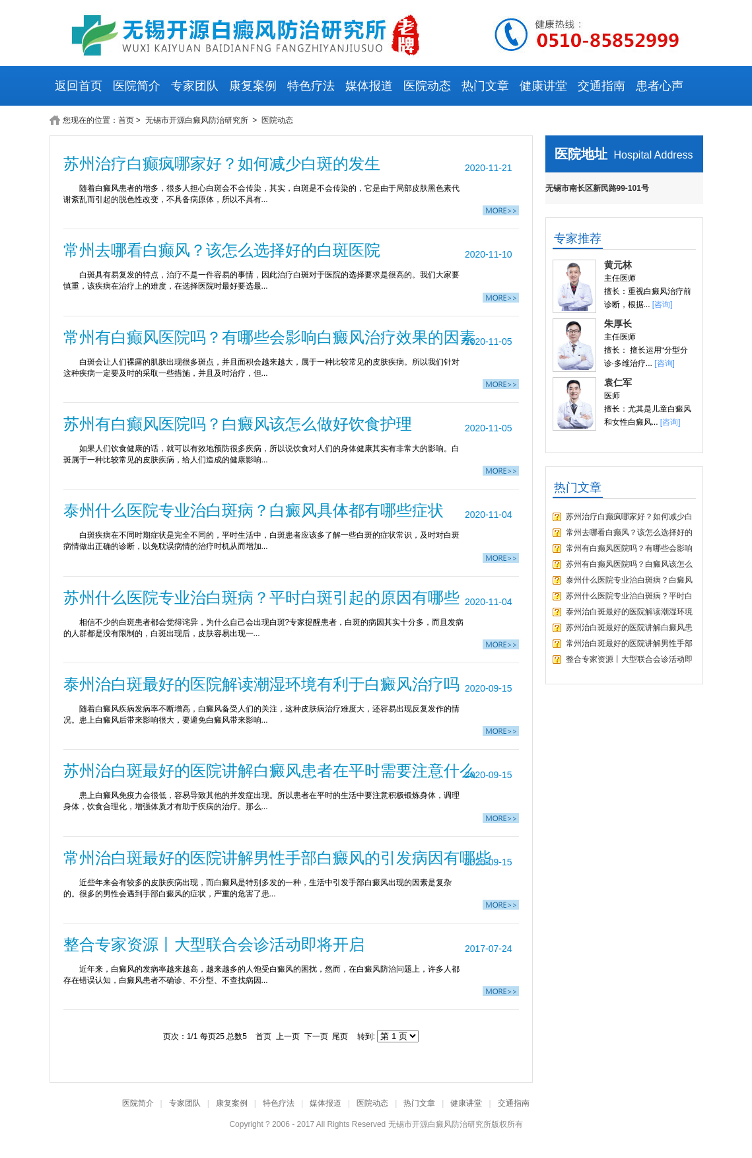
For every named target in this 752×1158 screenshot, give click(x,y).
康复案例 (253, 85)
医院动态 (427, 85)
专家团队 (195, 85)
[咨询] (662, 304)
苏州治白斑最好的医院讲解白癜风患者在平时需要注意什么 (269, 770)
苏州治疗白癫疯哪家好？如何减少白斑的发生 (221, 163)
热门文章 (485, 85)
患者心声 (659, 85)
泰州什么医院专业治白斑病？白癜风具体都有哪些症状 (253, 510)
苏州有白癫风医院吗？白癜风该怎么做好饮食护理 (237, 424)
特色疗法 (311, 85)
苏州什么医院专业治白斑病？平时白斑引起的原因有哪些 (261, 597)
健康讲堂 (543, 85)
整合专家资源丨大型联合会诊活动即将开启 (213, 944)
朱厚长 (618, 323)
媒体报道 (369, 85)
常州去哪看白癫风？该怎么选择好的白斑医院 (221, 250)
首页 (126, 120)
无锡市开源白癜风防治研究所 (197, 120)
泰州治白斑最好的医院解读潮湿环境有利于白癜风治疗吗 (261, 684)
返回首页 (78, 85)
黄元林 (618, 265)
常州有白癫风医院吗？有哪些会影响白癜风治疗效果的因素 (269, 337)
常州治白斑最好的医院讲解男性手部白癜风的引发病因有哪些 (277, 858)
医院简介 (136, 85)
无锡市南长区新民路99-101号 (597, 188)
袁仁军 (618, 382)
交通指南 (601, 85)
